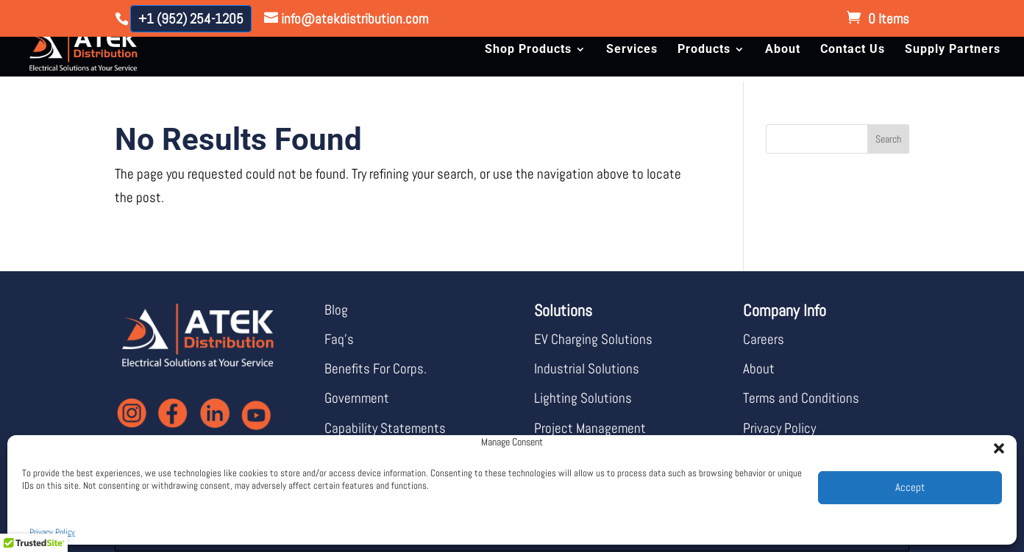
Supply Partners (952, 50)
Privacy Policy (52, 532)
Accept (910, 487)
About (782, 50)
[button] (994, 444)
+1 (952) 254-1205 (190, 19)
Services (632, 50)
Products (704, 50)
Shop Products (528, 50)
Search (888, 139)
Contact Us (852, 50)
